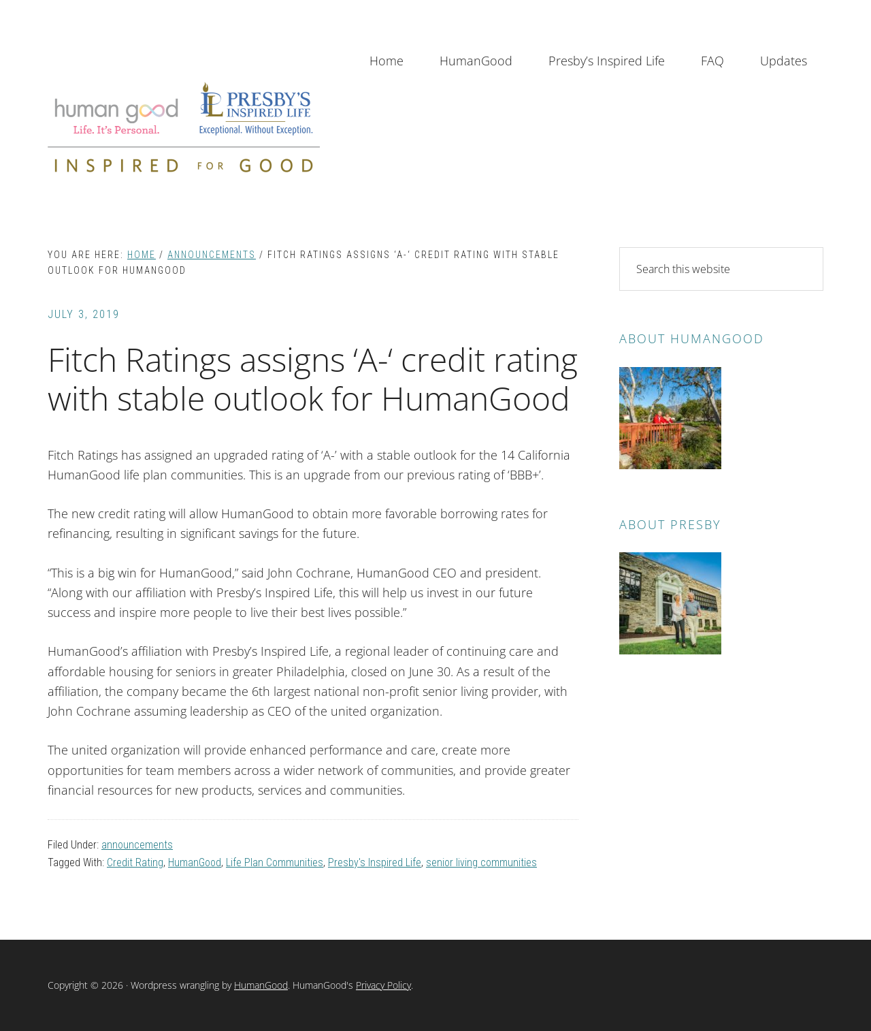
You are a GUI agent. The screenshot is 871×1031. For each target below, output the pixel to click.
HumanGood (194, 862)
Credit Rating (135, 862)
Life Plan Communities (274, 862)
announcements (137, 844)
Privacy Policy (383, 985)
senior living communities (481, 862)
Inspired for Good (184, 127)
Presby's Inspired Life (374, 862)
